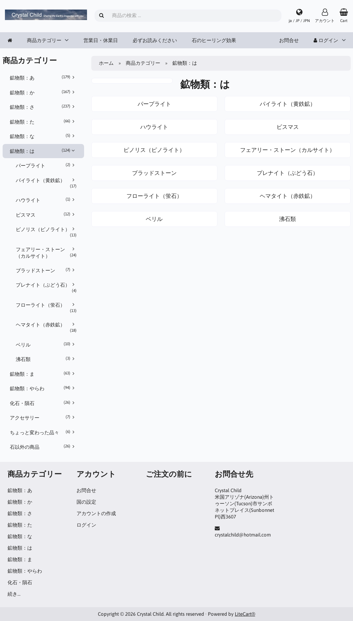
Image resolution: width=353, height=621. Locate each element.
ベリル (46, 344)
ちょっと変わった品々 (43, 432)
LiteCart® (245, 614)
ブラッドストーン (46, 270)
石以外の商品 (43, 447)
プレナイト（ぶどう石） (46, 288)
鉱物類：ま (43, 374)
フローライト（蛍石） (46, 308)
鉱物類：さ (43, 107)
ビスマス (46, 215)
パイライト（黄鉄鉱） (46, 183)
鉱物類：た (43, 122)
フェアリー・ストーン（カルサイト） (46, 252)
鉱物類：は (43, 151)
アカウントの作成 (96, 513)
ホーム (106, 63)
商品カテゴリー (44, 40)
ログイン (326, 40)
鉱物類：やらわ (43, 388)
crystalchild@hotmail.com (243, 534)
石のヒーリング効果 (214, 40)
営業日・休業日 (100, 40)
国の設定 (86, 502)
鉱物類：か (43, 92)
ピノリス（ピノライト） (46, 232)
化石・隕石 (43, 403)
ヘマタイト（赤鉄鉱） (46, 327)
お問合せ (289, 40)
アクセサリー (43, 417)
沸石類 (46, 359)
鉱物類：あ (43, 78)
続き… (14, 594)
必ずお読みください (155, 40)
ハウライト (46, 200)
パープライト (46, 165)
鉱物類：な (43, 136)
